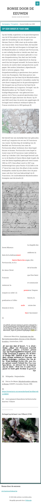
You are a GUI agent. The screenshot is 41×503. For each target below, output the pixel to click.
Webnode (28, 500)
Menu (37, 4)
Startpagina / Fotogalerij (10, 24)
